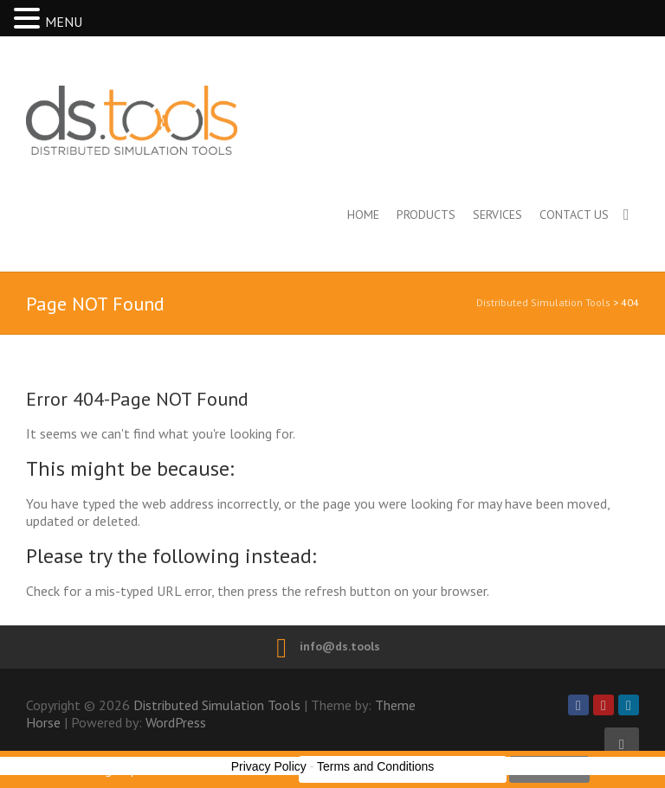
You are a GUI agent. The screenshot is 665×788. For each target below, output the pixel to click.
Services (497, 214)
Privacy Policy (269, 766)
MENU (63, 21)
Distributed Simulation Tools (207, 120)
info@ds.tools (340, 646)
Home (363, 214)
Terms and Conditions (375, 766)
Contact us (574, 214)
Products (426, 214)
